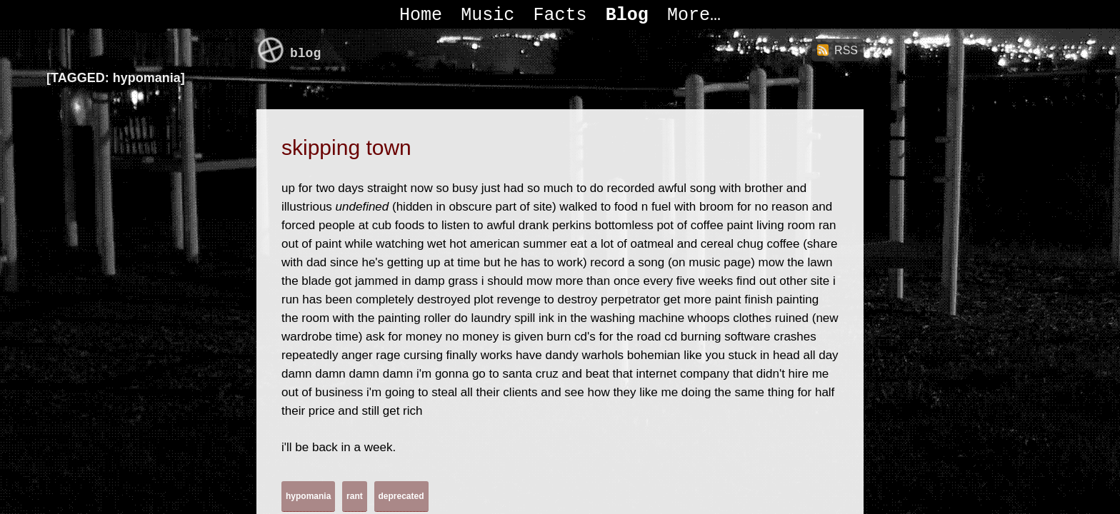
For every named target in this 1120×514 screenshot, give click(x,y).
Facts (559, 15)
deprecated (401, 496)
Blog (627, 15)
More (688, 15)
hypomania (308, 496)
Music (487, 15)
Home (420, 15)
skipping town (346, 147)
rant (354, 496)
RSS (846, 50)
